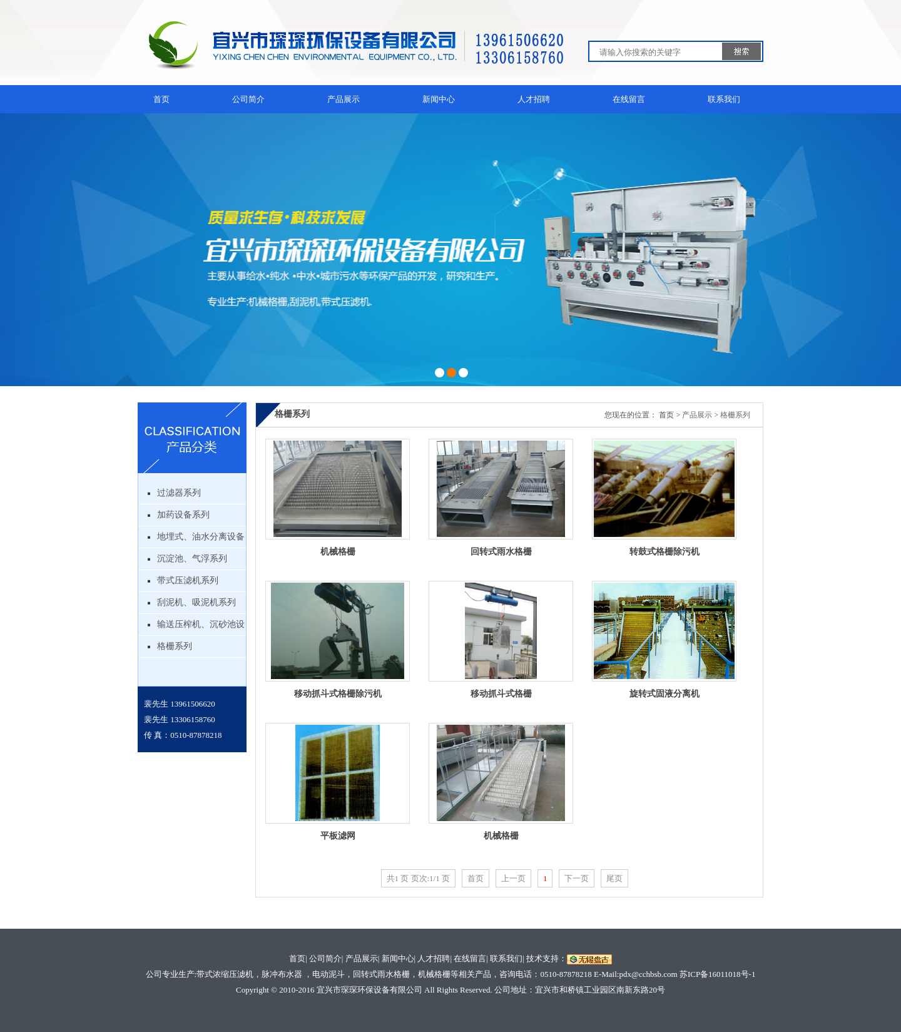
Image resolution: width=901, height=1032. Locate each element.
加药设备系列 (183, 514)
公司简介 (248, 99)
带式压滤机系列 (187, 580)
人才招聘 (533, 99)
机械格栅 (337, 551)
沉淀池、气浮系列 (192, 558)
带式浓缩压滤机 (224, 974)
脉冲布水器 (282, 974)
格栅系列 (174, 646)
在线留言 (629, 99)
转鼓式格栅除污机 (664, 551)
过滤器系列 (179, 493)
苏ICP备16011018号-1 (718, 974)
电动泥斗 (328, 974)
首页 (161, 99)
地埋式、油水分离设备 (201, 536)
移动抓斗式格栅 (501, 693)
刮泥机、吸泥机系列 (196, 602)
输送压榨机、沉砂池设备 (201, 628)
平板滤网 (337, 835)
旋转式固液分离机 (664, 693)
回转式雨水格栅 (501, 551)
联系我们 (724, 99)
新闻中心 (438, 99)
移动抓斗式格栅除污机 (338, 693)
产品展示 (343, 99)
